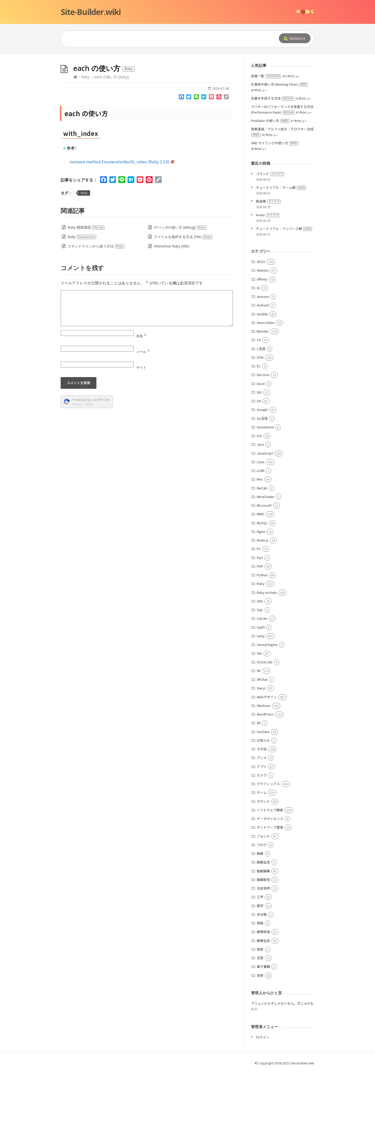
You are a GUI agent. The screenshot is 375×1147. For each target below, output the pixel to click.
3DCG (261, 337)
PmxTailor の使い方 (270, 196)
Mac (260, 555)
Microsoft (264, 581)
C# (259, 416)
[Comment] (147, 384)
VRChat (262, 755)
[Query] (162, 39)
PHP (260, 642)
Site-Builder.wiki (91, 11)
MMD (260, 590)
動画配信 (263, 955)
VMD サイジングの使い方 (274, 219)
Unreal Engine (267, 720)
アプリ (262, 842)
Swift (261, 703)
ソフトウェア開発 (270, 886)
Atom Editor (266, 398)
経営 (260, 1025)
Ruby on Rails (267, 668)
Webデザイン (267, 773)
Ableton (263, 346)
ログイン (262, 1113)
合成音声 (263, 964)
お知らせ (263, 816)
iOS (259, 511)
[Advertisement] (187, 92)
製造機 (268, 277)
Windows (263, 781)
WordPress (265, 790)
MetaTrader (265, 572)
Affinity (262, 355)
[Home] (75, 153)
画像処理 (263, 1007)
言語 (260, 1034)
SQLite (262, 694)
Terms (89, 480)
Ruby (85, 153)
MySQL (262, 599)
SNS (260, 677)
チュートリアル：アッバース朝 (284, 304)
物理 (260, 999)
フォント (263, 912)
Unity (261, 712)
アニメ (262, 833)
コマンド (270, 249)
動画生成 (263, 938)
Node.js (262, 616)
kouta (268, 291)
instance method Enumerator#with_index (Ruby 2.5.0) (122, 238)
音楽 (260, 1051)
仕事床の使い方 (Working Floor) (279, 160)
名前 (141, 412)
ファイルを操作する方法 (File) (183, 313)
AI (258, 364)
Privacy (77, 480)
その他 (262, 825)
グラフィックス (268, 860)
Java (260, 520)
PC (259, 625)
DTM (260, 433)
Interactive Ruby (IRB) (171, 322)
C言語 (261, 425)
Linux (260, 538)
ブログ (262, 921)
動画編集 (263, 947)
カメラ (262, 851)
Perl (260, 633)
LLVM (260, 546)
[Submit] (295, 38)
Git (259, 477)
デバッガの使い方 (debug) (180, 303)
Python (262, 651)
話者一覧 (266, 152)
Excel (261, 459)
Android (263, 381)
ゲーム (262, 868)
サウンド (263, 877)
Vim (259, 729)
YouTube (263, 807)
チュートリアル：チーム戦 (281, 263)
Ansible (262, 390)
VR (259, 747)
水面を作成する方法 (272, 174)
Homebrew (265, 503)
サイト (141, 443)
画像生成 (263, 1016)
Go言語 (262, 494)
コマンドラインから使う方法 (96, 322)
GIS (259, 468)
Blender (263, 407)
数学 (260, 982)
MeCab (262, 564)
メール (143, 428)
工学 (260, 973)
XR (259, 799)
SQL (260, 686)
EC (259, 442)
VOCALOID (264, 738)
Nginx (261, 607)
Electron (263, 450)
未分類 (262, 990)
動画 (260, 929)
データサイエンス (270, 894)
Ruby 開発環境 (86, 303)
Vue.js (261, 764)
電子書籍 (263, 1042)
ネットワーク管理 (270, 903)
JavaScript (265, 529)
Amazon (263, 372)
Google (262, 485)
